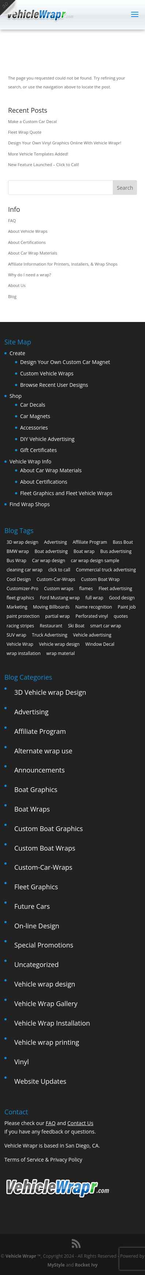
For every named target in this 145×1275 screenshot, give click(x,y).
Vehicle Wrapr (20, 1256)
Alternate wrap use (43, 750)
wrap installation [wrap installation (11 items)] (24, 653)
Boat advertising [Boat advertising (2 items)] (51, 551)
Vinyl (21, 1061)
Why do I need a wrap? (29, 274)
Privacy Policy (66, 1159)
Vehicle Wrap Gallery (46, 1003)
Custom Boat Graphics (48, 828)
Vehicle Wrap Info (30, 461)
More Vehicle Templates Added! (38, 154)
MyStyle (56, 1265)
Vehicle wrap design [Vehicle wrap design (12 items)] (59, 644)
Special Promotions (43, 945)
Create (17, 353)
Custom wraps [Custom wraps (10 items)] (58, 588)
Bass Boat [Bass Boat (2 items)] (123, 542)
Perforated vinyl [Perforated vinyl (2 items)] (91, 616)
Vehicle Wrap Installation (52, 1023)
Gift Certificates (38, 450)
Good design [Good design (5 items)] (122, 598)
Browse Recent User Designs (54, 385)
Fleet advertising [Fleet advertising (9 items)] (115, 588)
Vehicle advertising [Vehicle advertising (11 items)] (92, 635)
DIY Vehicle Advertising (47, 439)
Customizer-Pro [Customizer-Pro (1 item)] (22, 588)
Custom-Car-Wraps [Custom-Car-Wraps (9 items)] (56, 579)
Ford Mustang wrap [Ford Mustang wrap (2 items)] (60, 598)
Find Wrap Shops (30, 504)
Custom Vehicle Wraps (47, 373)
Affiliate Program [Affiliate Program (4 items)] (89, 542)
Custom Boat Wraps (44, 848)
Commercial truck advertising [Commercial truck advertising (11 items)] (106, 570)
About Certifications (27, 242)
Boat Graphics (35, 789)
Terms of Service (24, 1159)
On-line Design (36, 925)
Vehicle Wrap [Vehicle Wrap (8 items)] (20, 644)
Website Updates (40, 1081)
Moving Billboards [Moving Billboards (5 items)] (51, 607)
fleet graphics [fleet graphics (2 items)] (20, 598)
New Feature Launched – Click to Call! (43, 164)
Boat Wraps (32, 809)
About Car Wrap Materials (32, 253)
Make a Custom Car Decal (32, 121)
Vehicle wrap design (44, 984)
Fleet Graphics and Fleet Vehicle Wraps (66, 493)
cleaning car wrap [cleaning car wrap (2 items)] (24, 570)
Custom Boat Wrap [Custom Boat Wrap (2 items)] (100, 579)
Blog (12, 296)
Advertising (31, 711)
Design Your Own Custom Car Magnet (65, 362)
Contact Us (80, 1123)
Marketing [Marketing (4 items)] (17, 607)
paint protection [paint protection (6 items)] (23, 616)
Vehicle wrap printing (46, 1042)
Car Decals (32, 404)
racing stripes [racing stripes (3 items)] (20, 626)
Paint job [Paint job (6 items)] (127, 607)
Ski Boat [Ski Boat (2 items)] (76, 626)
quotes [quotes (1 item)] (121, 616)
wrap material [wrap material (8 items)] (61, 653)
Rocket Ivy (86, 1265)
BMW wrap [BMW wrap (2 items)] (18, 551)
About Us (17, 285)
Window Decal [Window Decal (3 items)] (99, 644)
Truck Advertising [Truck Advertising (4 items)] (49, 635)
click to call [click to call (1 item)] (59, 570)
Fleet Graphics (36, 886)
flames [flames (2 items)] (86, 588)
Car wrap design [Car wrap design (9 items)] (48, 560)
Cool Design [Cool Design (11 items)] (19, 579)
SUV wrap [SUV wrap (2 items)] (16, 635)
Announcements (39, 770)
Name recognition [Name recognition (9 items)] (93, 607)
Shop (16, 396)
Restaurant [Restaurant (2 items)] (51, 626)
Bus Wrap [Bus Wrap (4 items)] (16, 560)
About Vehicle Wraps (28, 231)
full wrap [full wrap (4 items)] (94, 598)
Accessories (34, 427)
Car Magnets (35, 416)
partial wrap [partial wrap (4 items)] (57, 616)
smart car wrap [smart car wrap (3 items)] (105, 626)
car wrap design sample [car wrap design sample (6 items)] (95, 560)
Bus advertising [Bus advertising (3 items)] (116, 551)
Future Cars (32, 906)
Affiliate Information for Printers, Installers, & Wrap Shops (63, 264)
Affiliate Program (40, 731)
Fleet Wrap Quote (25, 132)
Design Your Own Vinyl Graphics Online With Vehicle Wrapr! (64, 143)
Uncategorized (36, 964)
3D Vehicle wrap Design (50, 692)
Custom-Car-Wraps (43, 867)
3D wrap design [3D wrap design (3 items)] (22, 542)
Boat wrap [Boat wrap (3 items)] (84, 551)
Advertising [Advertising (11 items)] (55, 542)
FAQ (12, 220)
